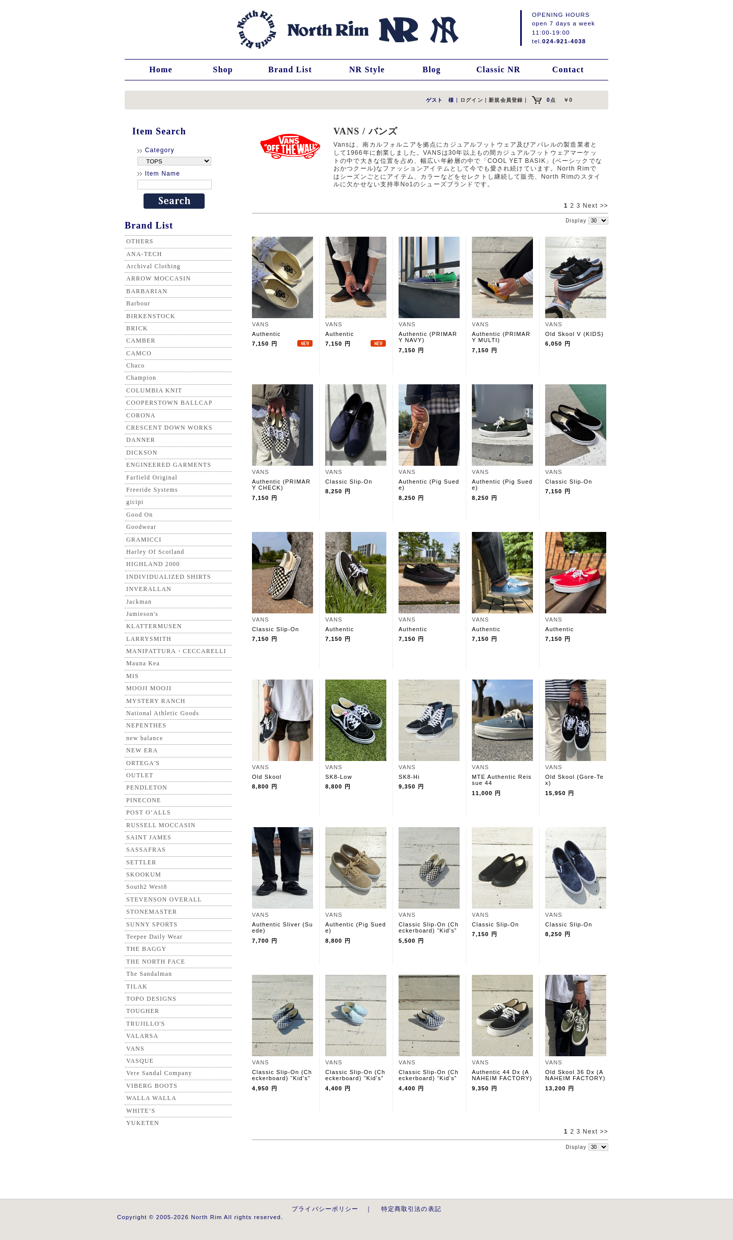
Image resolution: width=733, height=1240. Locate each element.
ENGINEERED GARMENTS (168, 464)
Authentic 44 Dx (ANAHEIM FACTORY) (502, 1075)
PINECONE (143, 800)
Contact (568, 69)
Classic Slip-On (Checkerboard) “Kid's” (429, 927)
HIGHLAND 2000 (153, 564)
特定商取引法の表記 (411, 1208)
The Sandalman (149, 973)
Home (161, 69)
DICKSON (141, 452)
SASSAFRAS (146, 849)
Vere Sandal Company (159, 1073)
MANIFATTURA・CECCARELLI (176, 651)
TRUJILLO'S (145, 1023)
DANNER (140, 439)
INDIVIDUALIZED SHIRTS (168, 576)
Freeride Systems (152, 489)
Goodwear (141, 526)
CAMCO (139, 353)
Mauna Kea (143, 663)
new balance (144, 738)
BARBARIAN (146, 291)
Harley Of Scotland (155, 551)
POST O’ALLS (148, 812)
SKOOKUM (143, 874)
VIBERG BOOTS (152, 1085)
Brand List (290, 69)
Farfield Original (152, 477)
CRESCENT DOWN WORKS (169, 427)
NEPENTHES (146, 725)
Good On (139, 514)
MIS (132, 676)
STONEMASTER (151, 911)
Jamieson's (142, 613)
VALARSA (142, 1035)
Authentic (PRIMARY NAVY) (428, 337)
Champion (141, 377)
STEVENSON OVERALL (164, 899)
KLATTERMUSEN (154, 626)
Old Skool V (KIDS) (574, 334)
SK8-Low (338, 777)
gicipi (135, 501)
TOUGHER (142, 1010)
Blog (431, 69)
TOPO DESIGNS (151, 998)
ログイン (471, 100)
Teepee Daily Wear (154, 936)
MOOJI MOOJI (149, 688)
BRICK (137, 328)
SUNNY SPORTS (152, 924)
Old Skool (266, 777)
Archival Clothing (153, 266)
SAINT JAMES (149, 837)
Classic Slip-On (349, 481)
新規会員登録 (506, 100)
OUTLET (140, 775)
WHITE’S (140, 1110)
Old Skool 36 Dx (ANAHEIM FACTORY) (575, 1075)
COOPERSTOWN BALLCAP (169, 402)
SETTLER (141, 862)
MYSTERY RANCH (155, 700)
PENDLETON (146, 787)
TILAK (137, 986)
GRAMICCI (143, 539)
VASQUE (140, 1060)
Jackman (139, 601)
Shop (223, 69)
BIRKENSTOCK (151, 316)
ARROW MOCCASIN (158, 278)
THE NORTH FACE (155, 961)
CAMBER (141, 340)
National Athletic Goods (162, 713)
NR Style (367, 69)
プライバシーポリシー (325, 1208)
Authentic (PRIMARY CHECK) (281, 484)
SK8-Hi (409, 777)
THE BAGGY (146, 948)
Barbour (138, 303)
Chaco (135, 365)
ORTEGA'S (143, 763)
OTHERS (140, 241)
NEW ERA (142, 750)
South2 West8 (146, 886)
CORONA (141, 415)
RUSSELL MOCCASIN (160, 825)
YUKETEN (142, 1122)
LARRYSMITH (149, 638)
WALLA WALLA (151, 1098)
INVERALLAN (149, 589)
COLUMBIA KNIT (154, 390)
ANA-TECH (144, 254)
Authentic (269, 334)
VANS (135, 1048)
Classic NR (498, 69)
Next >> (595, 205)
